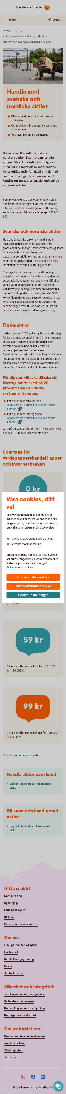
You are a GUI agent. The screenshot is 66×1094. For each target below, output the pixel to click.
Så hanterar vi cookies (19, 567)
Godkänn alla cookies (33, 577)
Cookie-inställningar (33, 595)
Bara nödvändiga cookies (33, 586)
